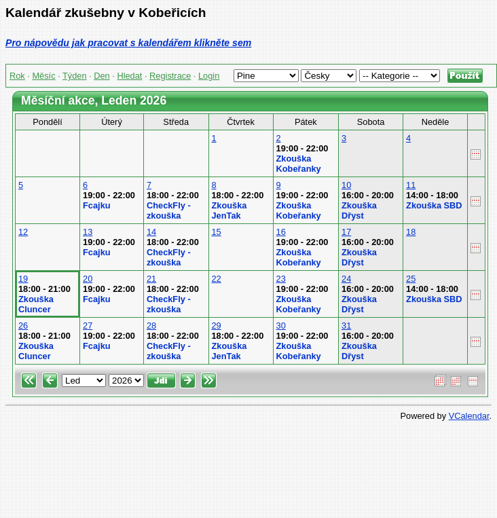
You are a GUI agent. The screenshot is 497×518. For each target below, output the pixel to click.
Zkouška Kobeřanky (298, 163)
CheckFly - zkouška (169, 210)
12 (23, 232)
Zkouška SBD (434, 205)
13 (87, 232)
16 (281, 232)
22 (216, 279)
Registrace (170, 76)
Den (101, 76)
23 (281, 279)
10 (346, 185)
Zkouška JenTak (229, 210)
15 (216, 232)
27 (87, 325)
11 (411, 185)
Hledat (129, 76)
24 (346, 279)
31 (346, 325)
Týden (74, 76)
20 (87, 279)
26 (23, 325)
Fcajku (97, 205)
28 (151, 325)
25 (411, 279)
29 (216, 325)
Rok (17, 76)
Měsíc (43, 76)
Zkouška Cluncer (36, 304)
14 (151, 232)
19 (23, 279)
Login (208, 76)
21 (151, 279)
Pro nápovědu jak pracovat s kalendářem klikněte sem (128, 42)
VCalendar (469, 416)
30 (281, 325)
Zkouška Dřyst (359, 210)
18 (411, 232)
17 (346, 232)
